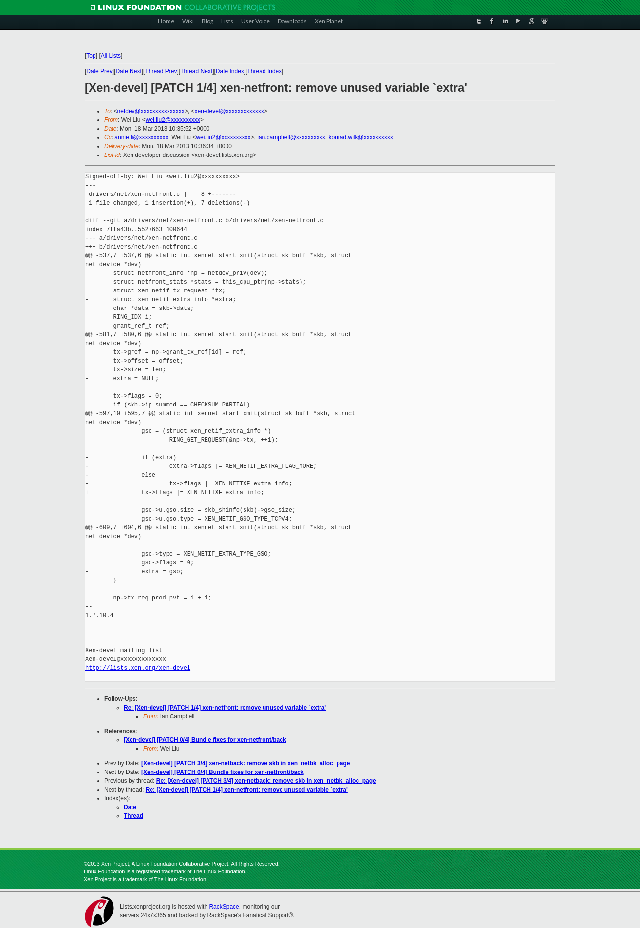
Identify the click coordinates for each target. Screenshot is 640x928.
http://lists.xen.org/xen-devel (137, 668)
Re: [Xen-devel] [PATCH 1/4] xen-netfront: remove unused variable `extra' (225, 707)
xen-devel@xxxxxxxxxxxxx (229, 111)
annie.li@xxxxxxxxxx (141, 137)
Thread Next (196, 71)
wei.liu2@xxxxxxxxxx (173, 119)
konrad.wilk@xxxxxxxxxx (361, 137)
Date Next (128, 71)
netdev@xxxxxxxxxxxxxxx (151, 111)
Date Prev (99, 71)
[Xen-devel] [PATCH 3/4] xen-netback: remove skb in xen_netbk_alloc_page (245, 763)
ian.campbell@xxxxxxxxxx (291, 137)
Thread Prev (161, 71)
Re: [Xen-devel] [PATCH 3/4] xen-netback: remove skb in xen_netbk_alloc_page (266, 780)
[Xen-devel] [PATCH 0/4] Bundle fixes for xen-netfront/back (205, 739)
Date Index (230, 71)
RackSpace (224, 906)
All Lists (111, 55)
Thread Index (264, 71)
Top (90, 55)
